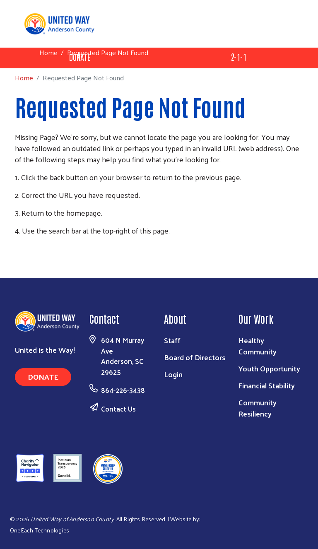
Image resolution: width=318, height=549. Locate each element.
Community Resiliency (257, 408)
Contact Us (118, 408)
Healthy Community (257, 346)
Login (173, 374)
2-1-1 (238, 56)
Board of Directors (195, 357)
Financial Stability (266, 385)
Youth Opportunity (269, 368)
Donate (43, 376)
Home (48, 52)
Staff (172, 340)
